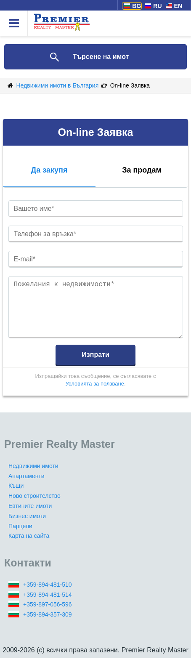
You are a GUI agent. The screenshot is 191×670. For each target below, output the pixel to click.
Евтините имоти (30, 517)
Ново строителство (34, 507)
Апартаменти (26, 487)
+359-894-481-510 (47, 596)
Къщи (16, 497)
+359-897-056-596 (47, 616)
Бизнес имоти (27, 527)
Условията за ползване (94, 395)
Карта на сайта (28, 547)
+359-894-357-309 (47, 626)
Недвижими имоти (33, 477)
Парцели (20, 537)
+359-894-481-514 (47, 606)
